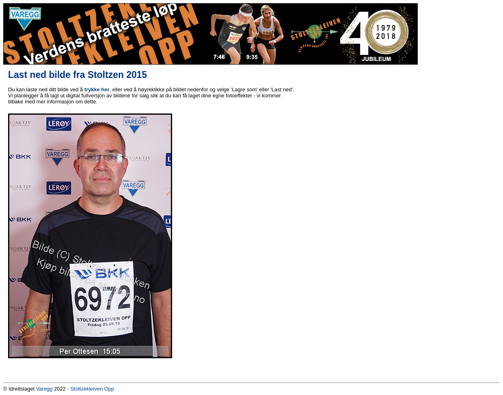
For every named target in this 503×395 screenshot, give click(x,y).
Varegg (44, 389)
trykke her (96, 89)
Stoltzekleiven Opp (92, 389)
